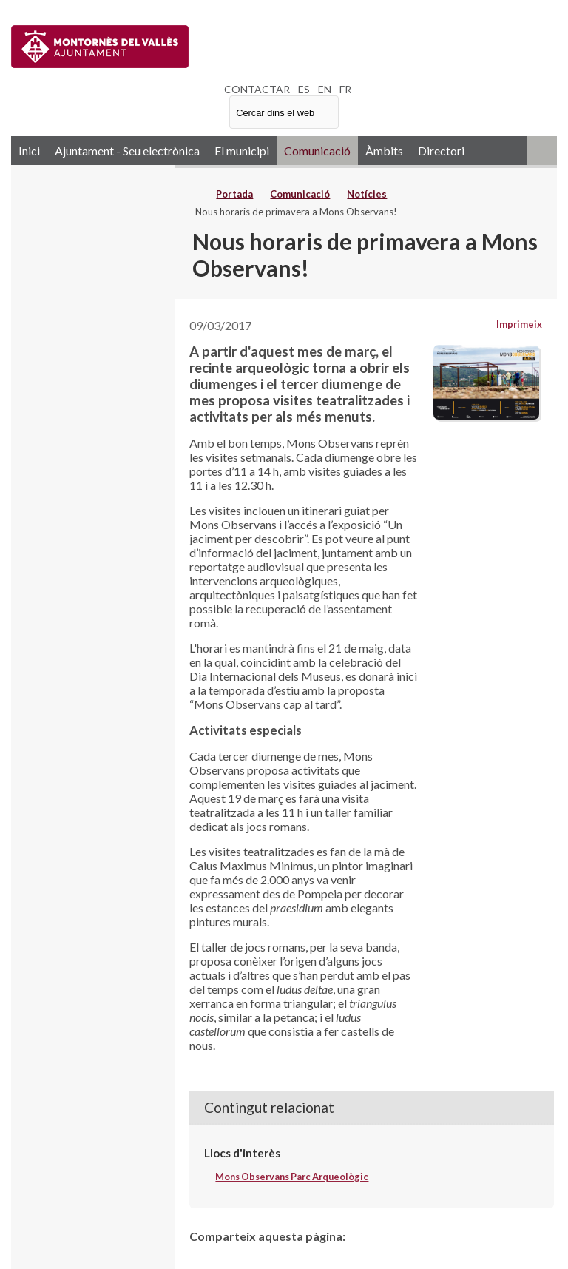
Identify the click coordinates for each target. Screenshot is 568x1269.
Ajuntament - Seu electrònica (127, 151)
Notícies (367, 194)
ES (304, 89)
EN (324, 89)
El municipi (241, 151)
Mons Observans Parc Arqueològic (291, 1176)
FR (345, 89)
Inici (29, 151)
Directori (441, 151)
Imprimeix (519, 324)
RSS (542, 150)
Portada (234, 194)
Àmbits (384, 151)
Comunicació (317, 151)
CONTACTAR (257, 89)
